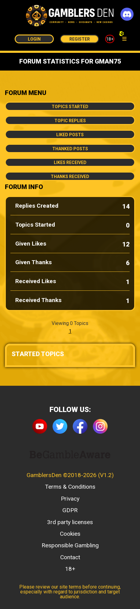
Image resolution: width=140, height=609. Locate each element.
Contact (70, 557)
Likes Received (70, 162)
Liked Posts (70, 134)
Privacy (70, 498)
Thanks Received (70, 176)
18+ (109, 39)
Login (34, 39)
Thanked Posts (70, 148)
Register (79, 39)
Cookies (70, 533)
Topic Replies (70, 120)
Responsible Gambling (70, 545)
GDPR (70, 510)
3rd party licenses (70, 522)
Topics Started (70, 106)
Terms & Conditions (70, 486)
